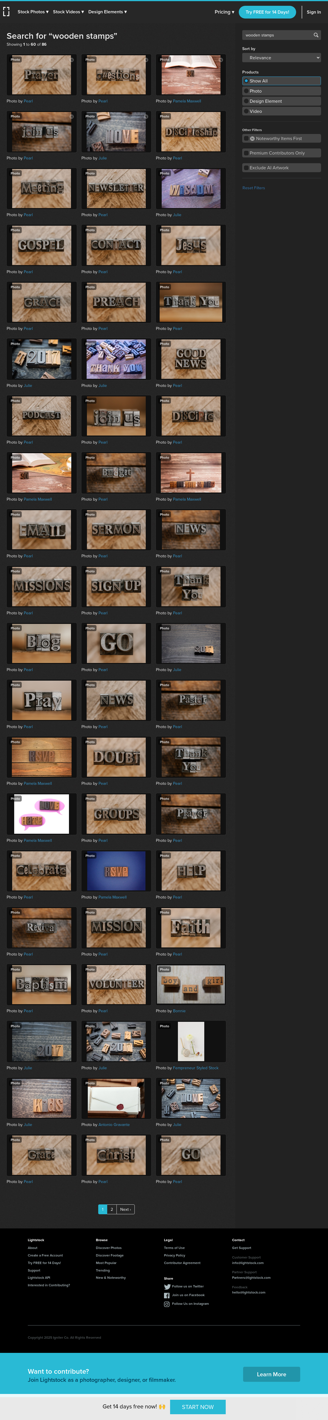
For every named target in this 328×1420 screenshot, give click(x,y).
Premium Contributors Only (277, 153)
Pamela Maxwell (187, 101)
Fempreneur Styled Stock (195, 1068)
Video (256, 111)
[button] (34, 12)
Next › (125, 1209)
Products (250, 72)
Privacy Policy (174, 1255)
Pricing (224, 12)
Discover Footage (110, 1255)
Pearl (28, 101)
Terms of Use (174, 1247)
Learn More (271, 1374)
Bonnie (179, 1011)
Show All (259, 81)
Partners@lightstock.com (251, 1277)
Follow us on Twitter (188, 1286)
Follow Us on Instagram (190, 1303)
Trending (103, 1270)
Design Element (266, 101)
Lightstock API (39, 1277)
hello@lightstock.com (248, 1292)
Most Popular (106, 1262)
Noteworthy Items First (276, 138)
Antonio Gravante (114, 1124)
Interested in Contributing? (49, 1285)
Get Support (241, 1247)
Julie (103, 158)
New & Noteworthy (111, 1277)
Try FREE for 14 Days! (267, 12)
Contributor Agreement (182, 1262)
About (32, 1247)
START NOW (198, 1406)
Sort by (248, 49)
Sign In (314, 12)
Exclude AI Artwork (269, 167)
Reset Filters (254, 188)
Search (316, 35)
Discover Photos (109, 1247)
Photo (256, 91)
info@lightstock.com (248, 1262)
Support (34, 1270)
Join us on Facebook (188, 1294)
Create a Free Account (45, 1255)
